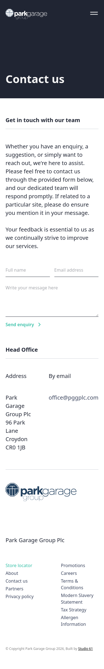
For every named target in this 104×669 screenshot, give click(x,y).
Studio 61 (85, 648)
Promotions (73, 565)
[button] (94, 13)
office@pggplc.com (73, 397)
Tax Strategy (74, 610)
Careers (69, 573)
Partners (14, 589)
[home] (26, 14)
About (12, 573)
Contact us (17, 581)
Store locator (19, 565)
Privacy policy (20, 596)
